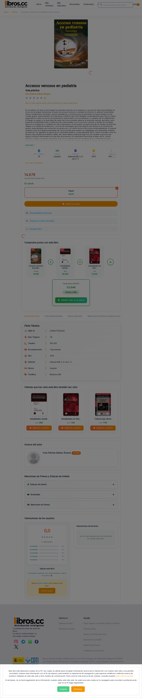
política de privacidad (124, 676)
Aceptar (63, 689)
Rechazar (78, 689)
